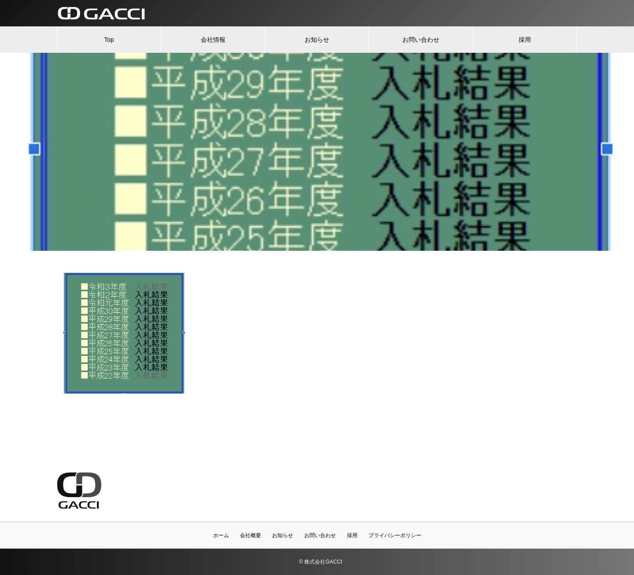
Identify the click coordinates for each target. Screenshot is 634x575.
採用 (525, 39)
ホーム (221, 535)
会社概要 (250, 535)
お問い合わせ (420, 39)
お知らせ (317, 39)
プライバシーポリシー (395, 535)
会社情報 (213, 39)
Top (109, 39)
